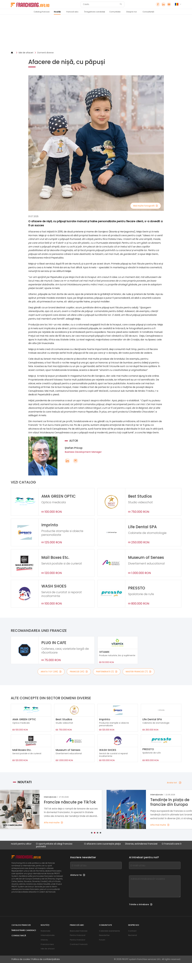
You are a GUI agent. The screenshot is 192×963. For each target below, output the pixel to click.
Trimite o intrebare (140, 904)
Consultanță (148, 11)
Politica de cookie (21, 959)
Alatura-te (77, 875)
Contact (132, 930)
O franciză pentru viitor (23, 843)
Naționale (45, 930)
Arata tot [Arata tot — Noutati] (174, 782)
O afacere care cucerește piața (107, 843)
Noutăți (57, 11)
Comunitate (115, 11)
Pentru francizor (77, 939)
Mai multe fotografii (145, 205)
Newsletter (104, 935)
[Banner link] (96, 32)
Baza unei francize (78, 930)
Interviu (44, 939)
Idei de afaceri (26, 52)
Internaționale (48, 935)
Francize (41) (79, 671)
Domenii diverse (45, 52)
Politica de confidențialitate (45, 959)
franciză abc (72, 11)
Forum (102, 939)
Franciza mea (47, 944)
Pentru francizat (77, 935)
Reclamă (132, 935)
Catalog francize (42, 11)
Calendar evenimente (109, 930)
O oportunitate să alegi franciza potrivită (59, 845)
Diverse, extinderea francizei (146, 843)
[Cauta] (100, 4)
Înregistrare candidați (94, 11)
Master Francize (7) (138, 671)
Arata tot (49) (51, 671)
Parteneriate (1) (106, 671)
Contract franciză (78, 944)
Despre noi (131, 11)
